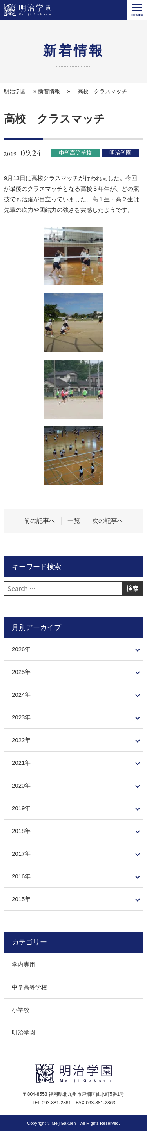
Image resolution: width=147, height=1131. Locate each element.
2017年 (21, 853)
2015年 (21, 899)
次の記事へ (107, 520)
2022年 (21, 740)
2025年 (21, 671)
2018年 (21, 830)
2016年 (21, 876)
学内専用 (23, 964)
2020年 (21, 785)
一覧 (73, 520)
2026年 (21, 649)
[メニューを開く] (137, 10)
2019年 (21, 808)
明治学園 (15, 91)
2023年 (21, 717)
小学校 (20, 1009)
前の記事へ (39, 520)
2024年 (21, 694)
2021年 (21, 762)
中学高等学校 (29, 987)
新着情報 (49, 91)
